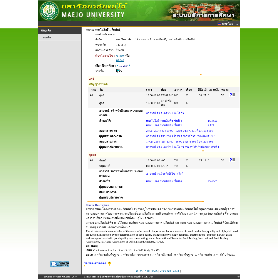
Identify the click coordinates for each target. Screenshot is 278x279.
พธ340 (120, 60)
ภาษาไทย (226, 23)
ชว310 (120, 55)
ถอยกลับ (46, 37)
